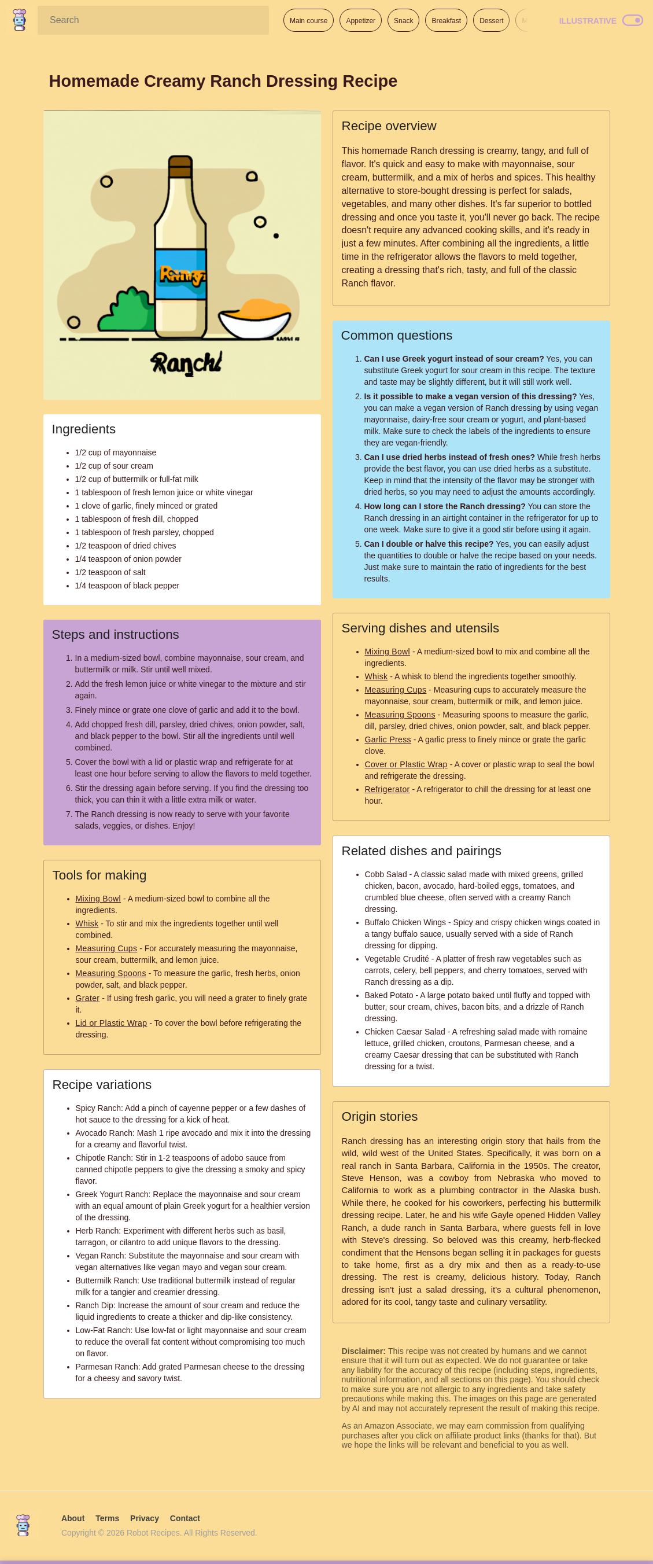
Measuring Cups (107, 948)
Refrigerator (387, 789)
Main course (308, 21)
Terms (107, 1518)
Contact (185, 1518)
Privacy (144, 1518)
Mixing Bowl (98, 898)
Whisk (87, 923)
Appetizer (360, 21)
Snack (403, 21)
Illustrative (588, 20)
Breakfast (446, 21)
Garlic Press (388, 739)
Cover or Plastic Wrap (406, 764)
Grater (88, 998)
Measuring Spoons (111, 973)
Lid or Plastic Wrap (111, 1023)
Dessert (491, 21)
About (72, 1518)
